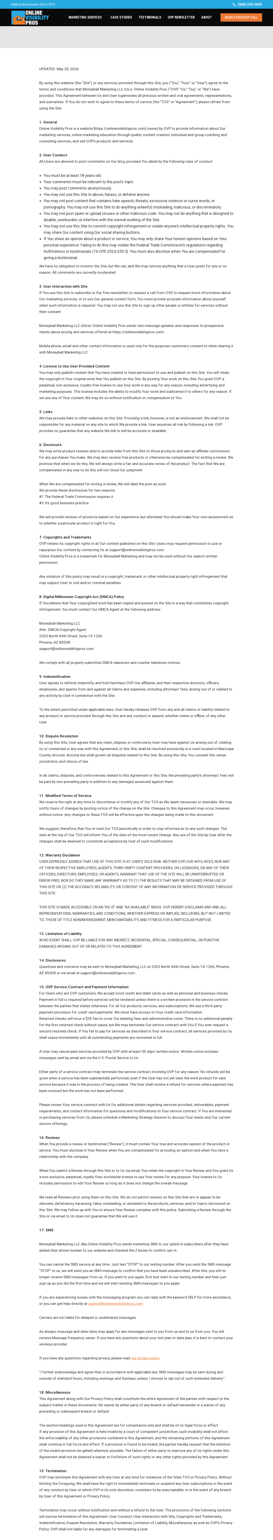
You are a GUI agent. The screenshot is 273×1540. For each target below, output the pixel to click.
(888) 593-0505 (247, 4)
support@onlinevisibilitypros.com (115, 1303)
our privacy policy (145, 1358)
